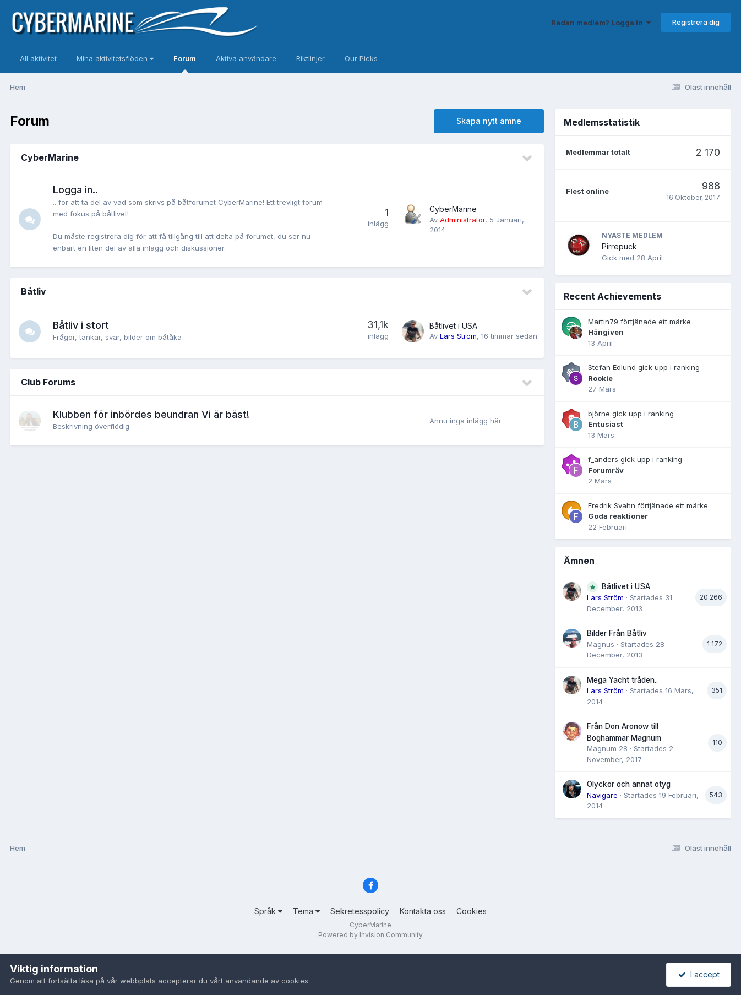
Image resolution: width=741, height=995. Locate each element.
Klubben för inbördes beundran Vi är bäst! (151, 414)
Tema (306, 911)
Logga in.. (75, 189)
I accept (699, 974)
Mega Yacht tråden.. (622, 680)
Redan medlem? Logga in (601, 22)
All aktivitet (38, 58)
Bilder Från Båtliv (617, 633)
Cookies (471, 911)
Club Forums (48, 382)
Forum (184, 63)
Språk (268, 911)
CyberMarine (50, 157)
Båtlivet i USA (453, 325)
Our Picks (361, 58)
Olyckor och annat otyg (629, 784)
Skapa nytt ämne (488, 121)
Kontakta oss (423, 911)
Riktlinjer (310, 58)
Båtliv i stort (81, 325)
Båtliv (33, 291)
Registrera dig (696, 22)
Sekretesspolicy (359, 911)
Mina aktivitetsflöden (115, 58)
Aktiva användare (246, 58)
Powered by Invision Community (370, 935)
